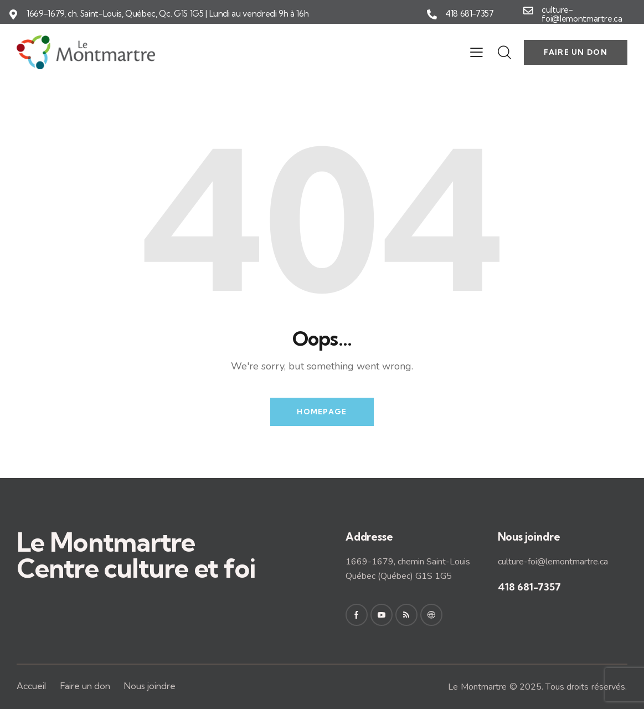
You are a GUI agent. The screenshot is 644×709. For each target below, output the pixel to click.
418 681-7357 (469, 13)
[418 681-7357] (432, 14)
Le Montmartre (477, 687)
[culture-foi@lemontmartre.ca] (528, 11)
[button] (476, 52)
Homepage (322, 411)
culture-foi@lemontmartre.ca (582, 15)
